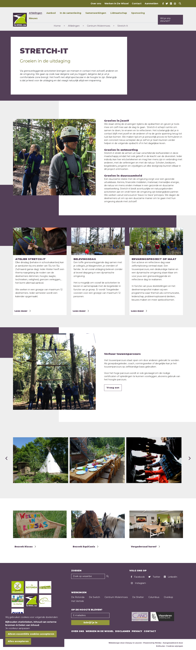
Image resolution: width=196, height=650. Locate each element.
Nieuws (33, 18)
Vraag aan (113, 387)
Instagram (138, 583)
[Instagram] (175, 4)
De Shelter (138, 597)
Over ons (96, 3)
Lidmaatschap (118, 13)
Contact (136, 3)
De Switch (94, 597)
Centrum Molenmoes (116, 597)
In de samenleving (70, 13)
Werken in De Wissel (116, 3)
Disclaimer (122, 631)
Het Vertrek (77, 601)
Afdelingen (35, 13)
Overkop (168, 597)
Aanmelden (151, 3)
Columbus (153, 597)
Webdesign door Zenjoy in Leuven (125, 643)
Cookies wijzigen (174, 646)
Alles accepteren (18, 641)
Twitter (154, 576)
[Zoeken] (107, 576)
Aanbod (51, 13)
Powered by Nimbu (152, 643)
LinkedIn (170, 576)
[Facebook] (163, 4)
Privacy (137, 631)
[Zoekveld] (88, 576)
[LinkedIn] (171, 4)
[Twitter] (167, 4)
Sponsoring (138, 13)
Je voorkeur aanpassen (17, 628)
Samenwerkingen (95, 13)
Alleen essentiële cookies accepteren (31, 634)
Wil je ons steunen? (165, 19)
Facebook (138, 576)
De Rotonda (77, 597)
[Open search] (180, 3)
